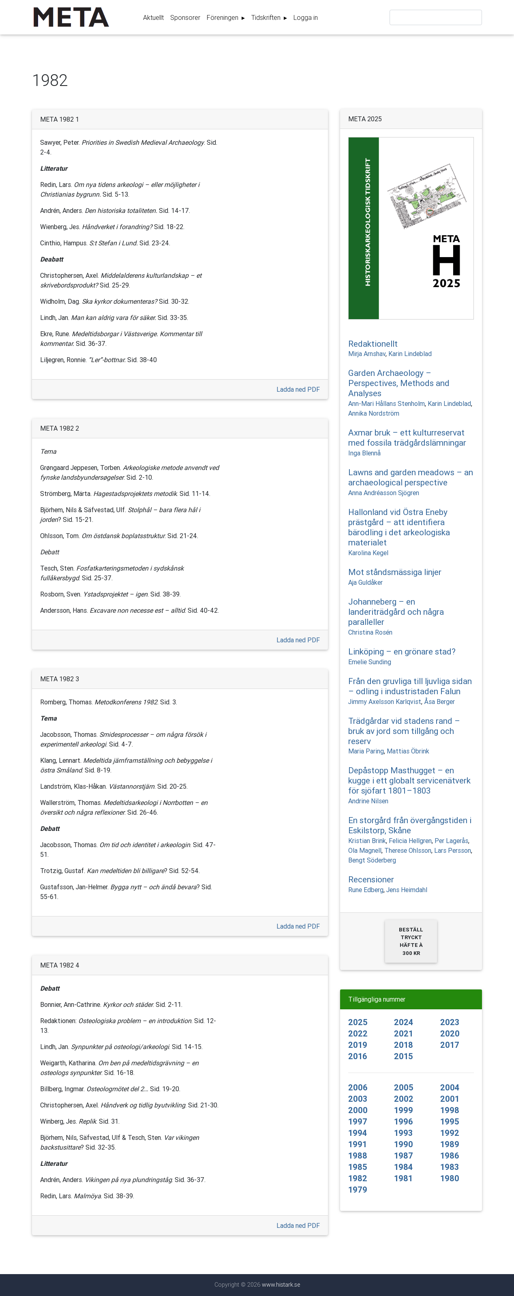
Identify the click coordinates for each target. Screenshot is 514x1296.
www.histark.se (281, 1284)
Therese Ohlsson (407, 850)
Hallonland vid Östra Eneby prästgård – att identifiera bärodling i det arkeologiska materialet (399, 527)
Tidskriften (266, 19)
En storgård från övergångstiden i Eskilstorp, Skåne (409, 825)
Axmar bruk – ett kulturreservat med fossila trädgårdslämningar (407, 437)
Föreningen (223, 19)
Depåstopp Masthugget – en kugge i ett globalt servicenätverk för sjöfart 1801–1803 (409, 780)
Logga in (305, 19)
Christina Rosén (370, 632)
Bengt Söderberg (372, 860)
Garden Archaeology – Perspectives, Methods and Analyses (399, 383)
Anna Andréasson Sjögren (383, 493)
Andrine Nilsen (368, 801)
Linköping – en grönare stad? (402, 651)
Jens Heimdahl (406, 890)
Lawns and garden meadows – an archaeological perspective (410, 477)
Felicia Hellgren (410, 841)
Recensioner (371, 879)
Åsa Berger (439, 701)
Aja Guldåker (365, 582)
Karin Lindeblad (410, 354)
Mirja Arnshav (367, 354)
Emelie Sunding (369, 662)
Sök (474, 19)
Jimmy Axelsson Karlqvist (384, 701)
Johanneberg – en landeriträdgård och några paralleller (396, 612)
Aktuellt (153, 19)
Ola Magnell (364, 850)
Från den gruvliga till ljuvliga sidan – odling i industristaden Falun (410, 686)
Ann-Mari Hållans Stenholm (386, 403)
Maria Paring (366, 751)
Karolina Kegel (368, 553)
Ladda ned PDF (298, 389)
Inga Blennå (364, 453)
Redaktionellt (373, 344)
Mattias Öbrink (408, 751)
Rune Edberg (365, 890)
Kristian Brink (367, 841)
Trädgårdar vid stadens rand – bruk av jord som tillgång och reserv (404, 731)
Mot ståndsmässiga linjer (394, 572)
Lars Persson (452, 850)
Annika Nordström (373, 413)
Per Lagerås (451, 841)
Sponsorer (185, 19)
